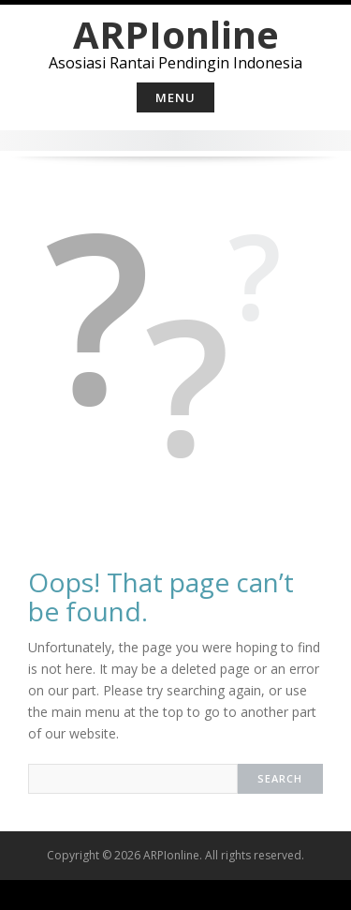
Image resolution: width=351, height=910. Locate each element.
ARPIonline (176, 34)
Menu (175, 97)
